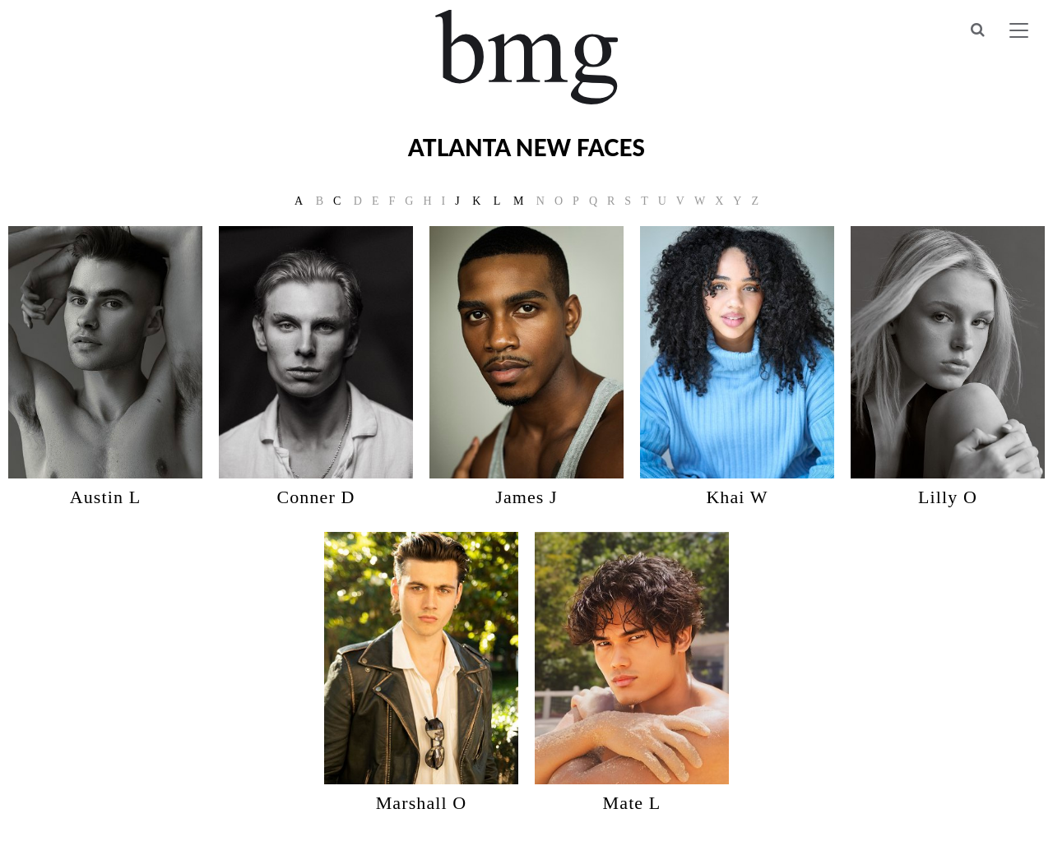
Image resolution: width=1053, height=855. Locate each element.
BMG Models (526, 57)
